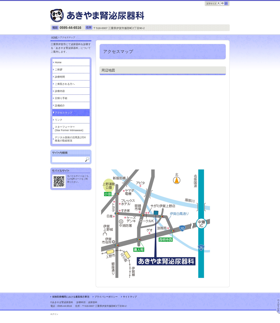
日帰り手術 (61, 98)
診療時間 (60, 76)
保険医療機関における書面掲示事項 (70, 296)
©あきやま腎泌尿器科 (61, 302)
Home (58, 62)
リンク (58, 119)
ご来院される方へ (65, 83)
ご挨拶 (58, 69)
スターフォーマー (69, 128)
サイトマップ (130, 296)
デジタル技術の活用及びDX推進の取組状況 (70, 139)
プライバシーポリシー (106, 296)
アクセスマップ (63, 112)
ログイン (54, 314)
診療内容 (60, 91)
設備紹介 (60, 105)
